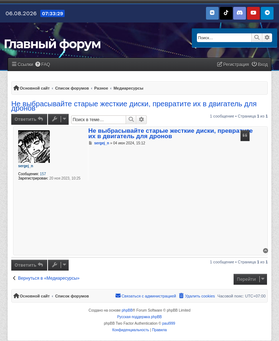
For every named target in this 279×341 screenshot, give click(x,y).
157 (43, 174)
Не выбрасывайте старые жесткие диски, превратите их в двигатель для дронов (133, 106)
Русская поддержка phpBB (139, 317)
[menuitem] (42, 65)
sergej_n (25, 166)
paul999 (168, 323)
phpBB (127, 310)
